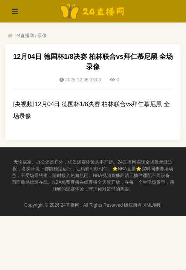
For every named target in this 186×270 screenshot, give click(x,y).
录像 (42, 35)
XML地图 (152, 205)
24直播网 (24, 35)
